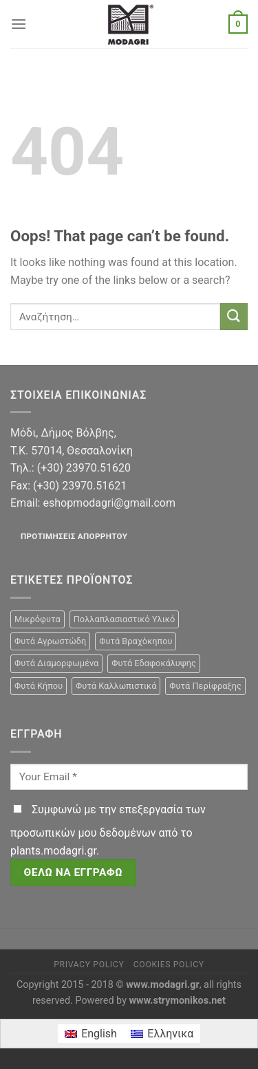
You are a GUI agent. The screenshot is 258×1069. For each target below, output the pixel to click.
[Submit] (234, 316)
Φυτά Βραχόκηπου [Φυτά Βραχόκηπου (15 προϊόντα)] (135, 641)
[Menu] (18, 24)
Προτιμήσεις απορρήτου (74, 536)
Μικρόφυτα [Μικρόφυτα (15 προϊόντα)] (37, 619)
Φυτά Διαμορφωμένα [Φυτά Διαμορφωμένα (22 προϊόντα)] (56, 663)
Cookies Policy (168, 964)
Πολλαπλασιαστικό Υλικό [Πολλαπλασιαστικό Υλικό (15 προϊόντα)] (124, 619)
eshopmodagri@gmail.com (109, 502)
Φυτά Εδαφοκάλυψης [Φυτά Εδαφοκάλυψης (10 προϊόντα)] (153, 663)
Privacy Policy (89, 964)
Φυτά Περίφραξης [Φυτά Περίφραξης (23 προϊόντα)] (205, 686)
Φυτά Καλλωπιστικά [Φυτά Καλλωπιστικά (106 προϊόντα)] (116, 686)
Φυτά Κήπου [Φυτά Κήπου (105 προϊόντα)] (38, 686)
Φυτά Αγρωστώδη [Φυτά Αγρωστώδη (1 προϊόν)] (50, 641)
